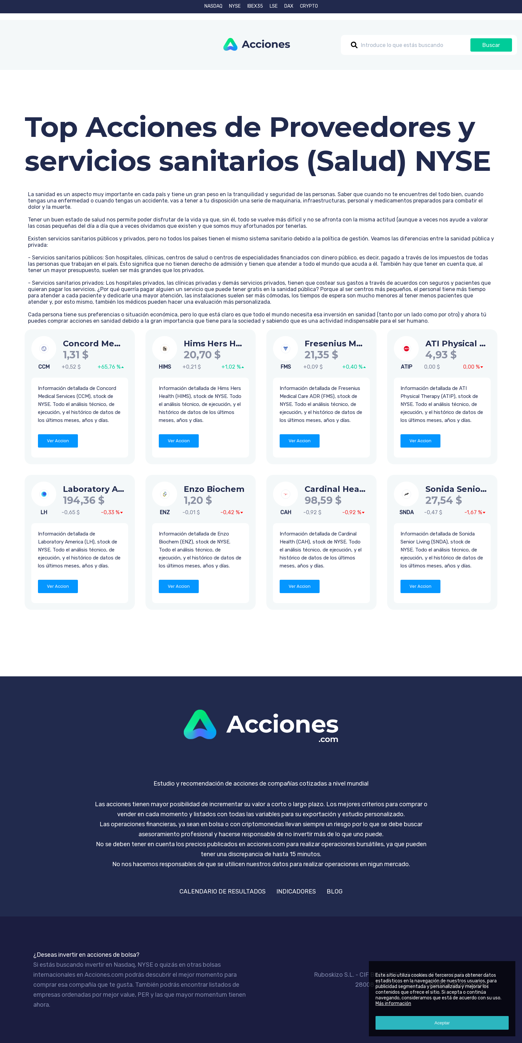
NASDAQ (213, 6)
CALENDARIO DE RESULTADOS (222, 891)
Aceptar (442, 1022)
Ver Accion (58, 440)
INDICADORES (296, 891)
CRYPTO (309, 6)
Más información (393, 1003)
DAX (288, 6)
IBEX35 (255, 6)
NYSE (235, 6)
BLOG (335, 891)
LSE (274, 6)
